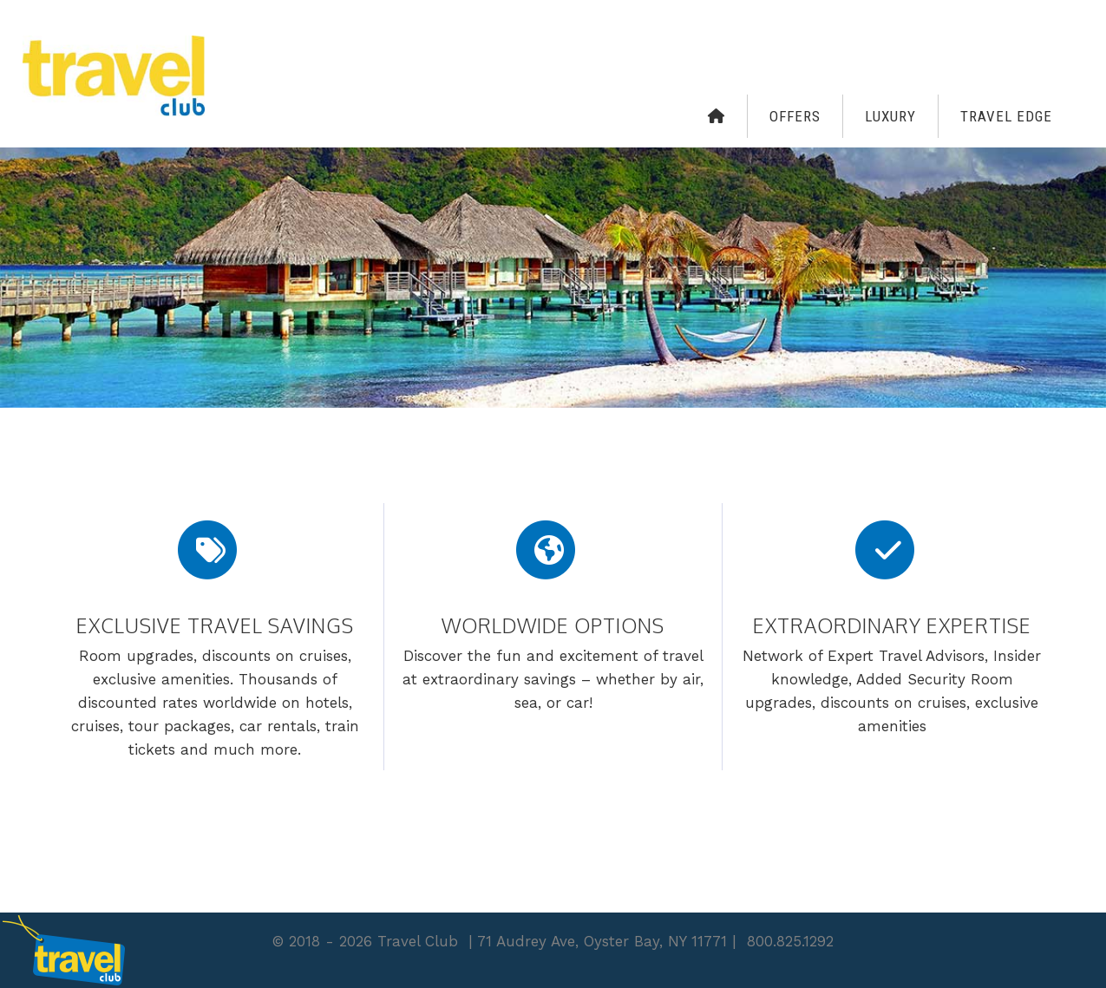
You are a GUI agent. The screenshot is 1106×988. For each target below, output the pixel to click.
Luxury (890, 116)
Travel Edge (1006, 116)
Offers (795, 116)
